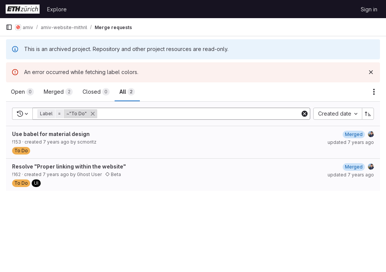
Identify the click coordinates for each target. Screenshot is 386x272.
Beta (113, 174)
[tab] (22, 91)
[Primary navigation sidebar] (9, 27)
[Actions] (374, 92)
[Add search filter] (199, 113)
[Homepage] (22, 9)
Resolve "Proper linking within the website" (69, 166)
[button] (68, 114)
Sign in (369, 9)
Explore (57, 9)
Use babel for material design (51, 134)
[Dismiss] (370, 72)
